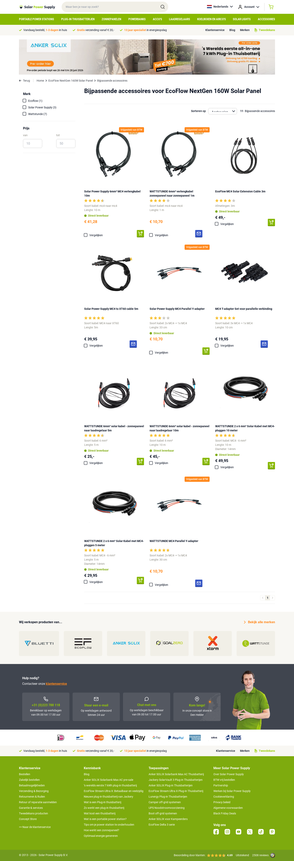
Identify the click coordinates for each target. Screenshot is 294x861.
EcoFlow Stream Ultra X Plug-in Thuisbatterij (176, 791)
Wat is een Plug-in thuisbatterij (102, 802)
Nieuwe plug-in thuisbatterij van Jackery (108, 796)
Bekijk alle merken (259, 622)
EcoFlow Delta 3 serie (162, 824)
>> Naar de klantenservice (35, 827)
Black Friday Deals (224, 813)
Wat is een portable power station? (105, 819)
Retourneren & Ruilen (32, 796)
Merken (245, 30)
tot (58, 135)
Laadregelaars (179, 19)
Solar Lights (242, 19)
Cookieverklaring (223, 796)
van (25, 135)
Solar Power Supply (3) (42, 107)
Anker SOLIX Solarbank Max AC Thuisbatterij (176, 774)
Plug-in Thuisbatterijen (78, 19)
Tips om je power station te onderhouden (109, 824)
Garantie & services (31, 807)
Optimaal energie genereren (101, 835)
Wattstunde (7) (37, 114)
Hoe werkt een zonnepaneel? (101, 830)
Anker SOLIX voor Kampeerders (168, 819)
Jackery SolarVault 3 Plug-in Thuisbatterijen (176, 779)
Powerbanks (137, 19)
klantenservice (56, 684)
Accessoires (266, 19)
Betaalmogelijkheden (32, 785)
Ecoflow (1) (35, 100)
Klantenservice (215, 30)
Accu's (157, 19)
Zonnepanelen (111, 19)
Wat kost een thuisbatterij (99, 813)
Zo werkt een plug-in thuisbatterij (104, 807)
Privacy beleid (221, 802)
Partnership (220, 785)
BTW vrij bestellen (224, 779)
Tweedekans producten (33, 813)
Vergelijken (96, 235)
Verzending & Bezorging (34, 791)
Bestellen (24, 774)
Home (40, 80)
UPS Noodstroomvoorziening (167, 807)
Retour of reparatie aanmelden (38, 802)
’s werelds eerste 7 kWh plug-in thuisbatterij (110, 785)
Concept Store (28, 819)
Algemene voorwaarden (228, 807)
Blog (232, 30)
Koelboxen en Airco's (211, 19)
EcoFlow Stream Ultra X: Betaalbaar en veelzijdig (113, 791)
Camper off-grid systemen (165, 802)
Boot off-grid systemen (163, 813)
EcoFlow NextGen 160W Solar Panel (70, 80)
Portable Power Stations (36, 19)
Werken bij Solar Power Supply (232, 791)
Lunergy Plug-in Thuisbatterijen (168, 796)
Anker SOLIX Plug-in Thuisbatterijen (171, 785)
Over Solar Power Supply (228, 774)
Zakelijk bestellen (29, 779)
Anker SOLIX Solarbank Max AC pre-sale (108, 779)
